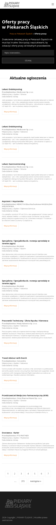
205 (23, 481)
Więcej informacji (10, 112)
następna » (35, 481)
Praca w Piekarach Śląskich (21, 33)
